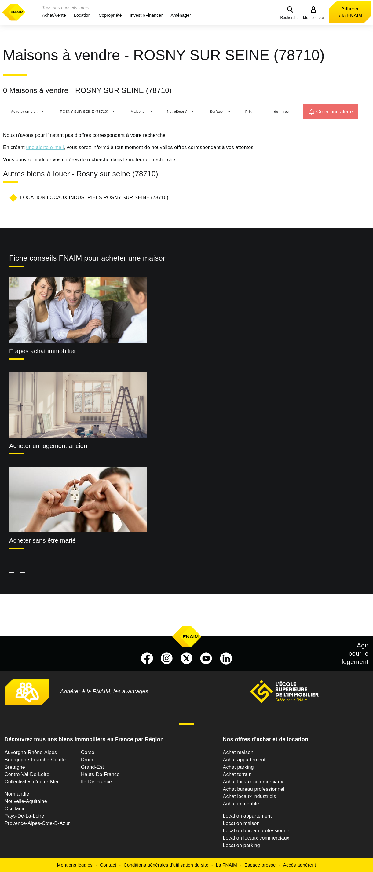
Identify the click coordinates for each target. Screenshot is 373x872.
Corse (87, 752)
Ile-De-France (96, 781)
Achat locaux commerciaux (253, 781)
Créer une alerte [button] (334, 111)
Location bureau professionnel (257, 830)
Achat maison (238, 752)
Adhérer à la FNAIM (350, 12)
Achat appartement (244, 759)
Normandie (17, 794)
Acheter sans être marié (42, 540)
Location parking (241, 845)
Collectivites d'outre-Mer (32, 781)
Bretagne (15, 767)
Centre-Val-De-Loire (27, 774)
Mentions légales (75, 864)
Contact (108, 864)
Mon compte (313, 18)
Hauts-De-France (100, 774)
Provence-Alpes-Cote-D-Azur (37, 823)
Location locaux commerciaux (256, 838)
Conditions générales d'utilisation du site (166, 864)
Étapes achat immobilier (42, 351)
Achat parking (238, 767)
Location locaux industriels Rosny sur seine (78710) (94, 197)
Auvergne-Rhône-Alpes (31, 752)
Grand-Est (92, 767)
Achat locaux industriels (249, 796)
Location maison (241, 823)
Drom (87, 759)
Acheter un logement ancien (48, 445)
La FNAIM (226, 864)
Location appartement (247, 816)
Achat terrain (237, 774)
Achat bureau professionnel (253, 789)
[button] (54, 15)
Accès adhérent (299, 864)
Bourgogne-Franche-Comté (35, 759)
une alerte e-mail (45, 147)
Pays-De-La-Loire (24, 816)
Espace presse (260, 864)
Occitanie (15, 808)
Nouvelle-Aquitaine (26, 801)
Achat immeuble (241, 803)
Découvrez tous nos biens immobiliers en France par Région (84, 739)
